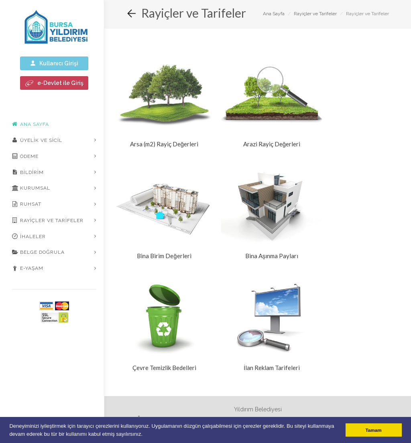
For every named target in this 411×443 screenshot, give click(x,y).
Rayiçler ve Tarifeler (47, 220)
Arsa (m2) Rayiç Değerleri (164, 144)
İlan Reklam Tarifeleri (272, 367)
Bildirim (28, 172)
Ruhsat (26, 204)
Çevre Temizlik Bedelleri (164, 367)
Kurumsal (31, 188)
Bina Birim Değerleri (164, 255)
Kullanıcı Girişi (54, 63)
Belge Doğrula (38, 252)
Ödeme (25, 156)
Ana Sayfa (274, 13)
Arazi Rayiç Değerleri (271, 144)
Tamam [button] (374, 430)
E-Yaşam (27, 268)
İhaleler (29, 236)
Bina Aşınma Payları (272, 255)
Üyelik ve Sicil (37, 140)
